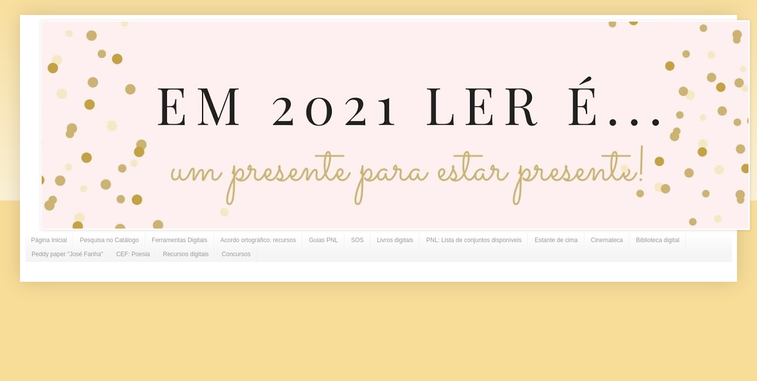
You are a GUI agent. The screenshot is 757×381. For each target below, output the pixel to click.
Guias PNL (323, 240)
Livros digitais (395, 240)
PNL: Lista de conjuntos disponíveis (473, 240)
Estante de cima (556, 240)
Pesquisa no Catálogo (109, 240)
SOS (357, 240)
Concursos (236, 254)
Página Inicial (49, 240)
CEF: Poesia (133, 254)
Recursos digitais (186, 254)
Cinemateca (607, 240)
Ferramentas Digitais (180, 240)
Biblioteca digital (658, 240)
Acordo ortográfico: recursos (258, 240)
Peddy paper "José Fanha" (67, 254)
